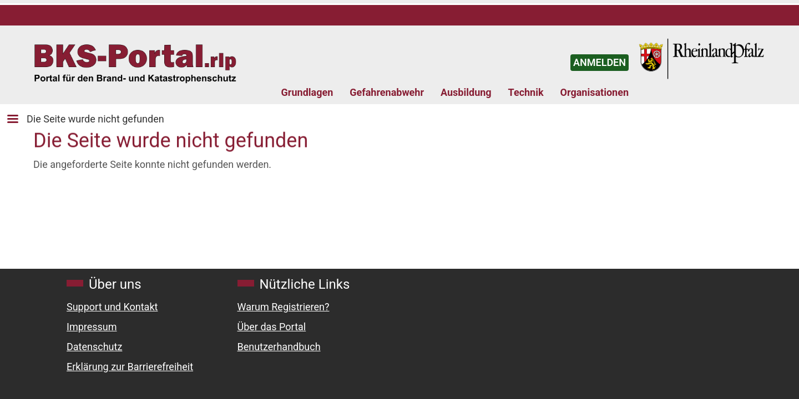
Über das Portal (271, 326)
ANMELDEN (599, 62)
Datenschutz (94, 346)
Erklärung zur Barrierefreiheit (130, 366)
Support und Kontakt (112, 307)
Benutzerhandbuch (279, 346)
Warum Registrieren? (283, 307)
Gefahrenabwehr (387, 92)
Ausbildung (466, 92)
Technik (526, 92)
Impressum (92, 326)
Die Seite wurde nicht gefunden (95, 119)
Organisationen (594, 92)
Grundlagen (307, 92)
